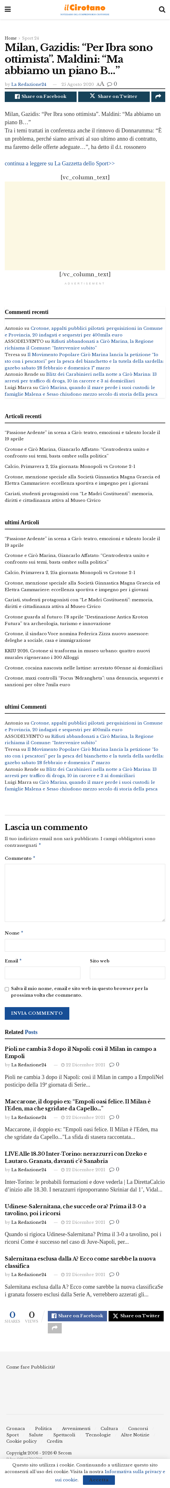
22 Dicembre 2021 (83, 1069)
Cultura (109, 1436)
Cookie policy (21, 1449)
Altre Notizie (135, 1442)
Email (13, 964)
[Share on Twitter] (114, 98)
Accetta (99, 1480)
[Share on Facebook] (41, 98)
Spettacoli (64, 1442)
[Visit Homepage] (85, 9)
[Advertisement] (85, 227)
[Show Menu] (8, 9)
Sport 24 (30, 38)
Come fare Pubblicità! (30, 1374)
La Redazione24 (28, 84)
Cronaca (15, 1436)
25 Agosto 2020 (77, 84)
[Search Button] (162, 9)
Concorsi (138, 1436)
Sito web (100, 964)
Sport (12, 1442)
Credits (55, 1449)
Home (11, 38)
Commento (20, 861)
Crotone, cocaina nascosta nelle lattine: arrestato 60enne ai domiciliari (84, 669)
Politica (43, 1436)
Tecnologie (98, 1442)
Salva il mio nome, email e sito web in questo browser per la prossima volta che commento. (79, 996)
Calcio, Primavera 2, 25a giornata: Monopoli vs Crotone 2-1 (70, 468)
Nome (14, 936)
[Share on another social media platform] (158, 98)
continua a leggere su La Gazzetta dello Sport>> (60, 165)
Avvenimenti (76, 1436)
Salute (36, 1442)
